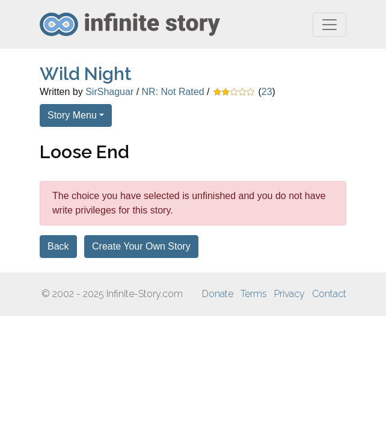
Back (58, 246)
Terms (253, 293)
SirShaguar (109, 92)
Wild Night (86, 73)
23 (267, 92)
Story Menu (72, 115)
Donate (217, 293)
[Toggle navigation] (329, 25)
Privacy (289, 293)
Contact (329, 293)
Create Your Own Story (141, 246)
